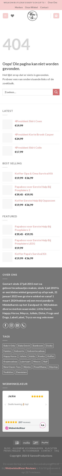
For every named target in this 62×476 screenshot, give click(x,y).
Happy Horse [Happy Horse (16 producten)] (10, 356)
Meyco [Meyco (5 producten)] (36, 361)
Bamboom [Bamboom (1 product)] (38, 345)
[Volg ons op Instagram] (11, 325)
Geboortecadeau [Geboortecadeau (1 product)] (35, 351)
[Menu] (5, 16)
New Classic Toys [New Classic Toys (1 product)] (12, 367)
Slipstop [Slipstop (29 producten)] (53, 367)
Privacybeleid (12, 451)
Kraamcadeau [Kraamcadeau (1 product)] (10, 361)
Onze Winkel (31, 7)
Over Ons (52, 2)
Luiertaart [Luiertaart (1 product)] (25, 361)
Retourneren (31, 451)
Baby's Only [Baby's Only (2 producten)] (9, 345)
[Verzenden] (56, 92)
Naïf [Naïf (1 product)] (45, 361)
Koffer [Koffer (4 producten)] (50, 356)
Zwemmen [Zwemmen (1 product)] (21, 372)
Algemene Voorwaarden (28, 448)
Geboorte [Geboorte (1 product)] (19, 351)
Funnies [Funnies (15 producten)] (7, 351)
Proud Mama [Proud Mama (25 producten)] (40, 367)
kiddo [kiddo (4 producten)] (32, 356)
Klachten (51, 448)
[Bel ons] (23, 325)
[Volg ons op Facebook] (5, 325)
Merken (19, 7)
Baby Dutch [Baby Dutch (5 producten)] (24, 345)
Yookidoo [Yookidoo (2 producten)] (8, 372)
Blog (7, 448)
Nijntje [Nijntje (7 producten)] (27, 367)
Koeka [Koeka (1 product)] (41, 356)
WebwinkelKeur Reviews (20, 468)
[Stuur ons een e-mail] (17, 325)
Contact (44, 7)
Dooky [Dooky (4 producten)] (49, 345)
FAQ (57, 451)
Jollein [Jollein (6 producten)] (23, 356)
